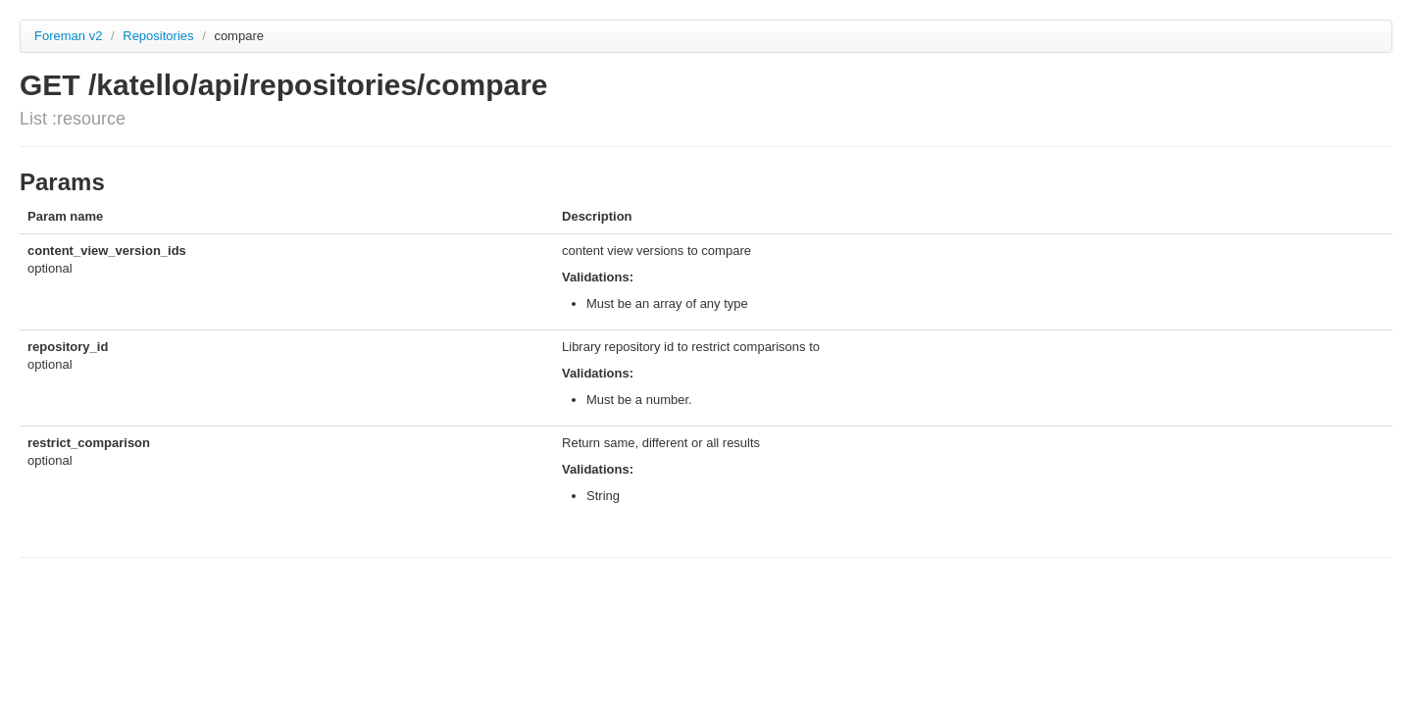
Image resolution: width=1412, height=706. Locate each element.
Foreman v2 (68, 35)
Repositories (160, 35)
